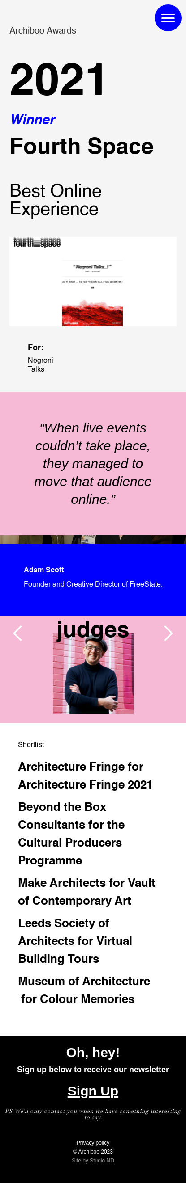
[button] (18, 633)
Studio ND (102, 1161)
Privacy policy (93, 1143)
